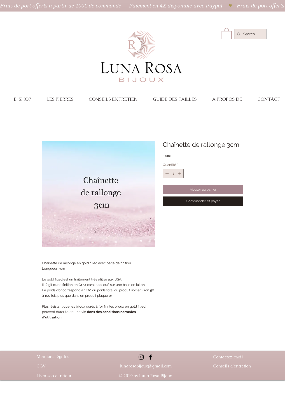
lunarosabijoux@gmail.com (146, 366)
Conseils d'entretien (232, 366)
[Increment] (180, 173)
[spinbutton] (173, 173)
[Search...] (250, 34)
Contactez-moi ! (228, 357)
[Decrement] (167, 173)
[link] (227, 33)
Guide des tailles (234, 384)
